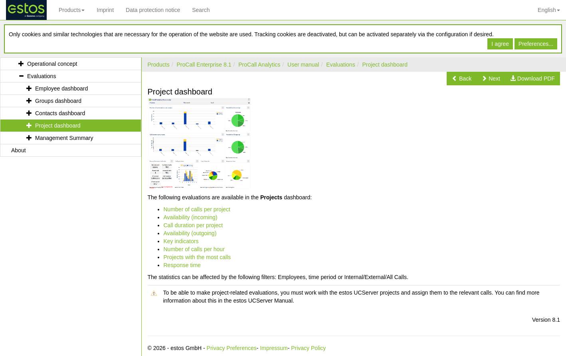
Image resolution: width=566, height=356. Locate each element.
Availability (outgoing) (190, 233)
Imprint (105, 10)
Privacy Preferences (232, 348)
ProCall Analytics (259, 64)
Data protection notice (153, 10)
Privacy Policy (308, 348)
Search (201, 10)
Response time (182, 265)
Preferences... (536, 44)
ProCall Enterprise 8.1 (204, 64)
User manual (303, 64)
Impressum (273, 348)
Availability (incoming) (191, 217)
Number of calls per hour (194, 249)
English (549, 10)
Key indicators (181, 241)
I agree (500, 44)
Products (72, 10)
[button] (462, 78)
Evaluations (340, 64)
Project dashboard (385, 64)
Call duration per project (193, 225)
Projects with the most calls (197, 257)
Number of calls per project (197, 209)
